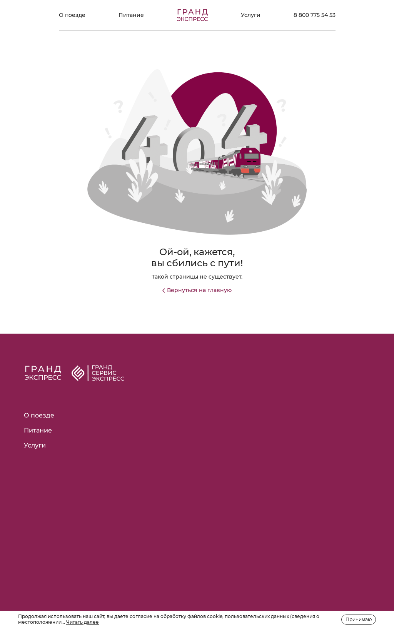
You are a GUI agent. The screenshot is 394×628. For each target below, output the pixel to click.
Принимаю (359, 619)
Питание (131, 15)
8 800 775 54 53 (315, 15)
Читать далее (82, 622)
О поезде (72, 15)
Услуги (250, 15)
